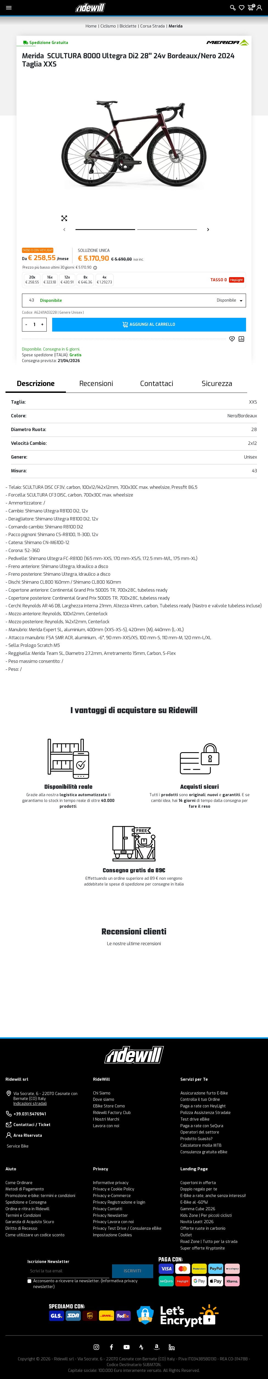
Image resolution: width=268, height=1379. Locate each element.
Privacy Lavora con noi (113, 1221)
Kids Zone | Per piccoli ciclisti (206, 1215)
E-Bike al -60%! (194, 1202)
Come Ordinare (18, 1182)
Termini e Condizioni (23, 1215)
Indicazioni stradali (30, 1103)
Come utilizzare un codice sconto (35, 1235)
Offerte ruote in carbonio (202, 1228)
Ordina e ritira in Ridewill (27, 1209)
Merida (176, 26)
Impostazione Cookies (112, 1235)
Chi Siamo (101, 1093)
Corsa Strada (152, 26)
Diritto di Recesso (21, 1228)
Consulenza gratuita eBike (203, 1152)
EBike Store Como (109, 1106)
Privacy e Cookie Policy (113, 1189)
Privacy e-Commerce (112, 1195)
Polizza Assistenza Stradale (205, 1112)
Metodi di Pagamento (24, 1189)
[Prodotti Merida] (227, 42)
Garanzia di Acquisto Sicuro (29, 1221)
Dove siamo (103, 1099)
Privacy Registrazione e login (119, 1202)
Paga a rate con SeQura (201, 1126)
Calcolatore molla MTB (201, 1145)
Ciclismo (108, 26)
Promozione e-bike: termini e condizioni (40, 1195)
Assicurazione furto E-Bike (204, 1093)
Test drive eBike (195, 1119)
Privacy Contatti (107, 1209)
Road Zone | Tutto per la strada (209, 1241)
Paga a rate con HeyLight (203, 1106)
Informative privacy (111, 1182)
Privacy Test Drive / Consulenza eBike (127, 1228)
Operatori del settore (199, 1132)
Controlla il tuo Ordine (200, 1099)
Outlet (186, 1235)
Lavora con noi (106, 1126)
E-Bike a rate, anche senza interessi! (213, 1195)
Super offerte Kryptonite (202, 1248)
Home (91, 26)
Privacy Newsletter (110, 1215)
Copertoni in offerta (198, 1182)
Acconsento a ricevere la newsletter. (85, 1283)
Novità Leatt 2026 (197, 1221)
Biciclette (128, 26)
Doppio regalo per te (198, 1189)
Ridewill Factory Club (112, 1112)
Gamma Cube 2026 (197, 1209)
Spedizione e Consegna (25, 1202)
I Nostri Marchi (106, 1119)
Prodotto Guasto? (196, 1138)
